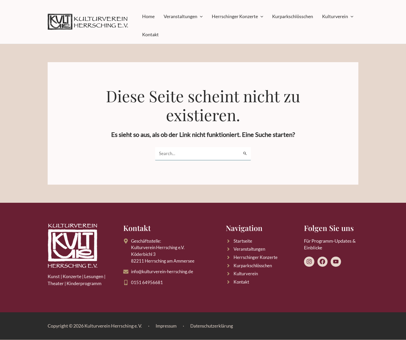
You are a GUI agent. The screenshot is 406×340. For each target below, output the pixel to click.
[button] (194, 17)
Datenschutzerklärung (214, 326)
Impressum (167, 326)
